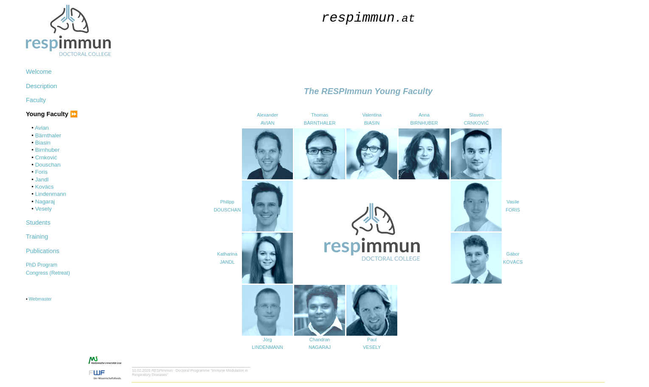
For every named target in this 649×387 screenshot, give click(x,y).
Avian (42, 128)
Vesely (43, 209)
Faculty (36, 100)
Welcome (39, 71)
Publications (42, 251)
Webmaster (40, 298)
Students (38, 222)
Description (41, 86)
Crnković (46, 157)
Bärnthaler (48, 135)
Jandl (42, 179)
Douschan (48, 164)
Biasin (43, 142)
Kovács (44, 187)
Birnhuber (47, 150)
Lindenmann (50, 194)
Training (37, 236)
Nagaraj (45, 201)
